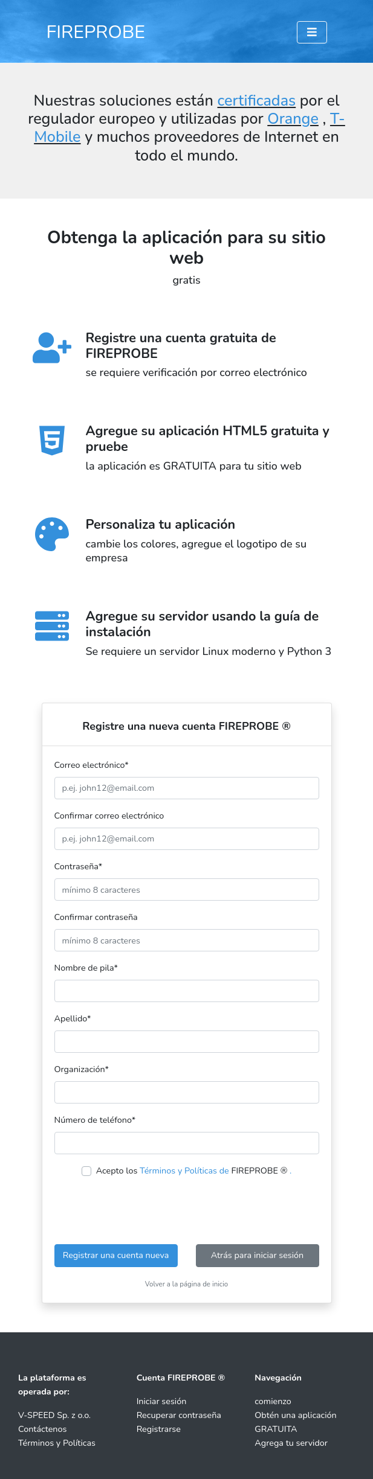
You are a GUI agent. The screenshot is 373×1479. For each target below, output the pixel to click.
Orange (293, 119)
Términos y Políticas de (184, 1170)
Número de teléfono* (95, 1120)
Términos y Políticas (57, 1443)
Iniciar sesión (162, 1401)
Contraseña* (78, 866)
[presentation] (187, 1211)
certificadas (257, 101)
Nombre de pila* (86, 968)
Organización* (81, 1069)
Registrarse (159, 1429)
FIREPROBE (96, 32)
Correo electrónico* (91, 765)
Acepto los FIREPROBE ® (194, 1170)
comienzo (273, 1401)
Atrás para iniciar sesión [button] (257, 1255)
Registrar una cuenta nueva (116, 1255)
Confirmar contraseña (96, 917)
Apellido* (72, 1018)
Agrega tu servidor (291, 1443)
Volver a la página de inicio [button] (187, 1284)
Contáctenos (42, 1429)
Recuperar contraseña (179, 1415)
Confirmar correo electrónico (109, 816)
